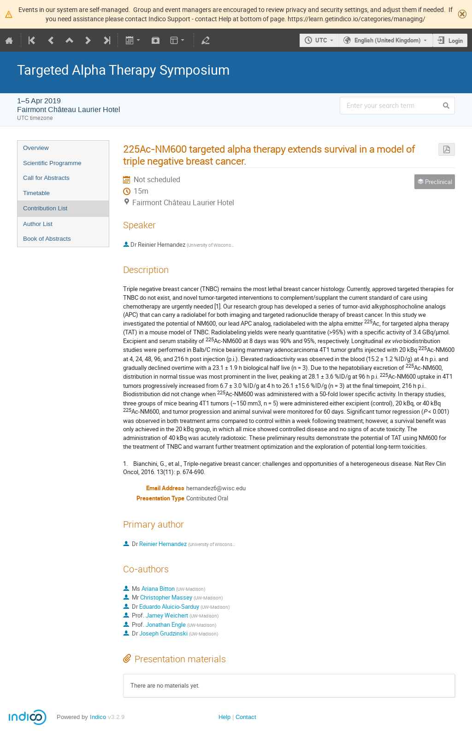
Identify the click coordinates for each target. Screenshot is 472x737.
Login (455, 40)
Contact (246, 717)
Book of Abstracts (47, 238)
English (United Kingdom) (387, 40)
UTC (321, 40)
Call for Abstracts (46, 177)
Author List (38, 223)
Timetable (36, 193)
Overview (36, 147)
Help (224, 717)
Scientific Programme (52, 163)
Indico (98, 717)
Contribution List (45, 208)
